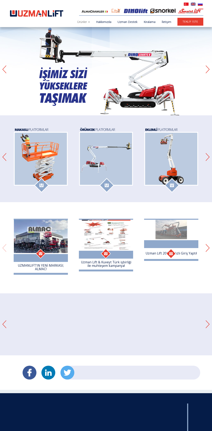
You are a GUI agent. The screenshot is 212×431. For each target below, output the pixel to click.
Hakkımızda (103, 22)
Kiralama (149, 22)
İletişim (166, 22)
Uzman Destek (127, 22)
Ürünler (83, 22)
